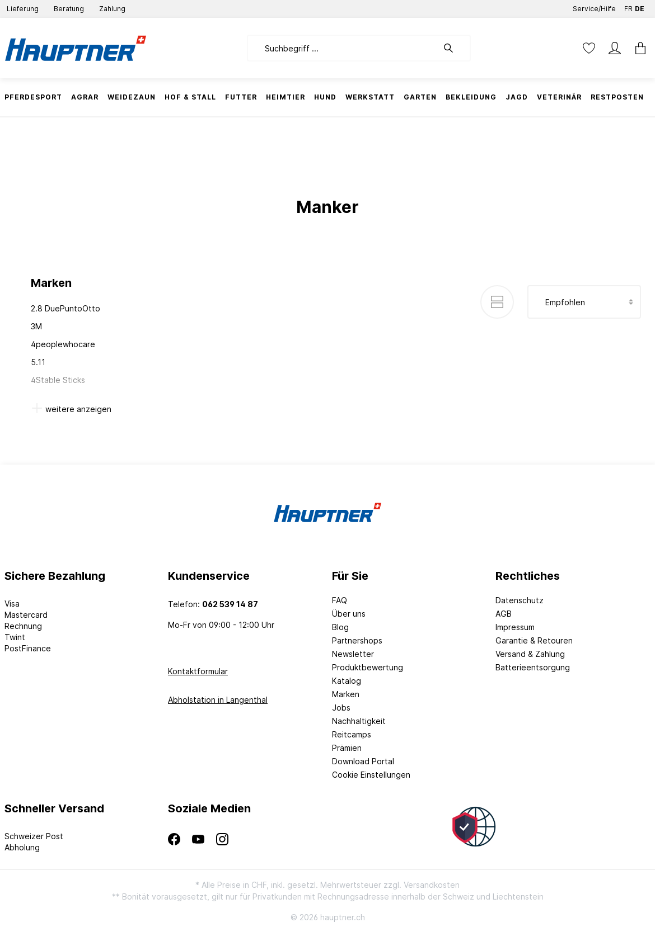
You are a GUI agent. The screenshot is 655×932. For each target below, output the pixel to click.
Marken (345, 694)
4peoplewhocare (63, 344)
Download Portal (363, 761)
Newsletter (353, 654)
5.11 (38, 362)
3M (36, 326)
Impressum (515, 627)
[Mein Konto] (615, 48)
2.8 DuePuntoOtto (65, 308)
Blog (340, 627)
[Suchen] (454, 48)
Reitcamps (351, 734)
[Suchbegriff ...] (342, 48)
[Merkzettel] (589, 48)
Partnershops (357, 640)
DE (639, 6)
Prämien (347, 748)
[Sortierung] (584, 302)
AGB (503, 613)
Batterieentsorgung (532, 667)
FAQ (339, 600)
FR (628, 6)
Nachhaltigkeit (359, 721)
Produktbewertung (367, 667)
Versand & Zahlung (530, 654)
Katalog (346, 680)
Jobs (341, 707)
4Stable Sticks (58, 380)
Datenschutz (519, 600)
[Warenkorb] (637, 48)
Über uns (349, 613)
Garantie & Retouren (534, 640)
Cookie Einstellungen (371, 774)
